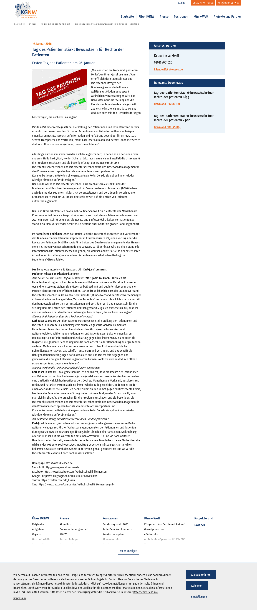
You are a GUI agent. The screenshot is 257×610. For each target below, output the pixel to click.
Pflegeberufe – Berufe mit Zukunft (164, 524)
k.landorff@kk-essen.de (168, 69)
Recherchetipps (68, 539)
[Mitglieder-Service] (228, 3)
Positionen (181, 13)
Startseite (127, 13)
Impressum (19, 598)
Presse (164, 13)
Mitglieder (38, 524)
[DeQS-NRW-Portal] (203, 3)
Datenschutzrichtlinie (145, 592)
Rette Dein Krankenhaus (117, 529)
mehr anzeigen (128, 551)
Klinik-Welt (200, 13)
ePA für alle (151, 534)
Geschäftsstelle (41, 539)
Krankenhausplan (113, 534)
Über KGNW (146, 13)
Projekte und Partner (227, 13)
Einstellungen (199, 596)
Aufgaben (38, 529)
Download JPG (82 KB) (167, 104)
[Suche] (184, 3)
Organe (36, 534)
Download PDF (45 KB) (167, 127)
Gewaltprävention (154, 529)
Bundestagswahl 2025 (115, 524)
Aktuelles (64, 524)
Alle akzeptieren (200, 575)
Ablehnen (196, 585)
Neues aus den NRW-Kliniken (55, 23)
